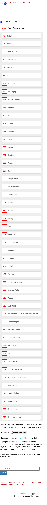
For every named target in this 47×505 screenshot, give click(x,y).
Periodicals (12, 123)
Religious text (13, 179)
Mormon (11, 203)
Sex (9, 354)
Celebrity (11, 155)
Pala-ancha (12, 107)
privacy (36, 494)
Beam (9, 44)
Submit (3, 472)
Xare (9, 171)
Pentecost (11, 234)
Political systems (14, 330)
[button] (20, 438)
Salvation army (13, 187)
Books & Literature (15, 385)
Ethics (10, 226)
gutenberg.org (11, 21)
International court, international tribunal (23, 314)
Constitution (12, 195)
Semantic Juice (15, 2)
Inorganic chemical (15, 282)
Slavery (10, 76)
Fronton (11, 131)
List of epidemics (14, 361)
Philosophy (12, 91)
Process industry (14, 393)
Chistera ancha (12, 60)
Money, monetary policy (17, 377)
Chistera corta (12, 52)
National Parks (13, 290)
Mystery (11, 147)
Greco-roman (13, 409)
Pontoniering (12, 163)
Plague (10, 298)
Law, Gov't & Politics (15, 369)
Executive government (16, 242)
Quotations (12, 306)
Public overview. (20, 432)
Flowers (11, 258)
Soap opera (12, 401)
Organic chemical (14, 417)
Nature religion (13, 322)
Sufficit (9, 36)
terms (29, 494)
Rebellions (12, 211)
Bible (9, 115)
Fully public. (6, 432)
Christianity (12, 266)
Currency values (14, 338)
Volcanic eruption (14, 346)
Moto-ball (11, 84)
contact (23, 494)
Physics (11, 274)
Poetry (10, 139)
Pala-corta (11, 68)
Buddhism (11, 250)
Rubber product (14, 99)
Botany (10, 219)
